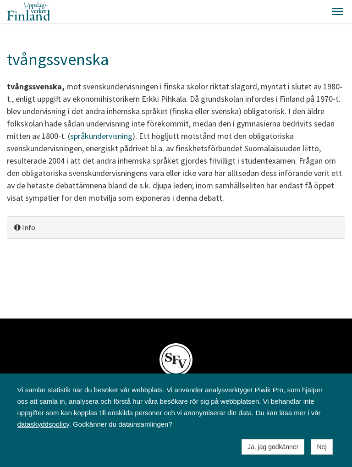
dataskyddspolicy (43, 424)
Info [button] (24, 227)
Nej (321, 447)
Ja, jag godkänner (273, 447)
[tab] (176, 227)
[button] (337, 11)
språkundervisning (101, 136)
